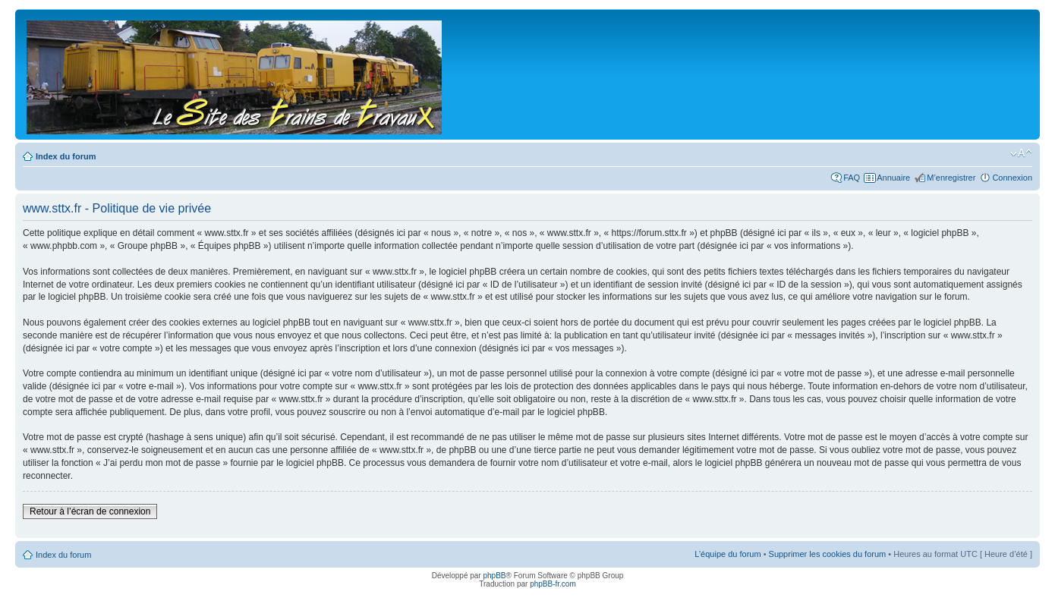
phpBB (494, 575)
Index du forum (66, 156)
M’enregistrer (951, 177)
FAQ (851, 177)
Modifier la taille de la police (1021, 153)
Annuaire (893, 177)
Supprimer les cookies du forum (828, 554)
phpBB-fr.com (553, 584)
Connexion (1012, 177)
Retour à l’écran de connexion (90, 511)
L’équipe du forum (727, 554)
